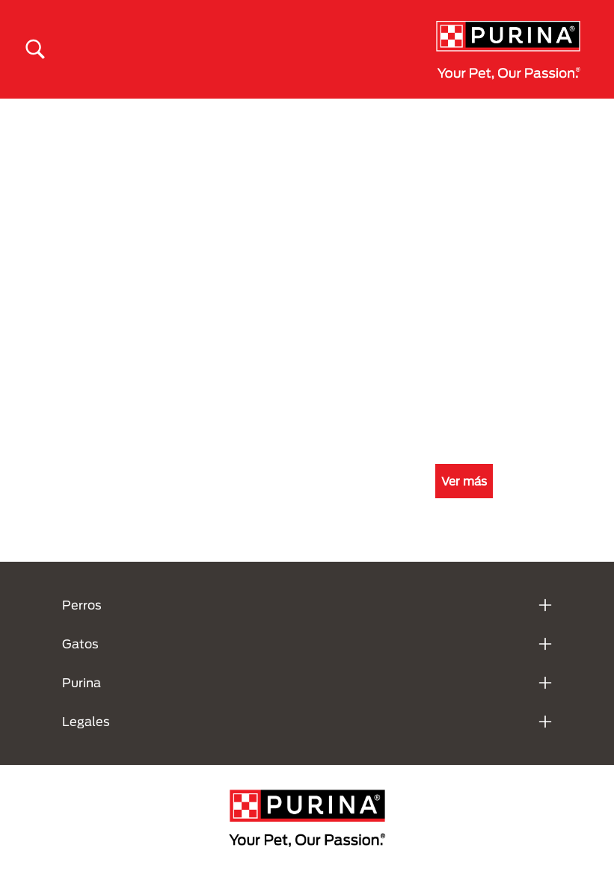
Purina (81, 682)
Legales (86, 721)
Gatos (80, 643)
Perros (82, 605)
